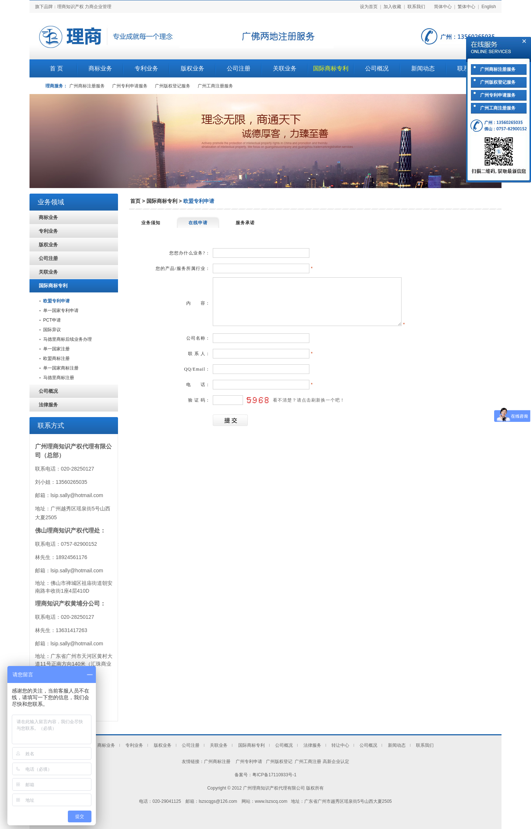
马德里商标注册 (58, 377)
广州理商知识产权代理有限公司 (274, 788)
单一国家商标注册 (61, 368)
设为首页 (369, 6)
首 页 (56, 68)
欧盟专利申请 (56, 300)
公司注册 (238, 68)
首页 (135, 201)
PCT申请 (52, 320)
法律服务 (48, 404)
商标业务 (100, 68)
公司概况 (377, 68)
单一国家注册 (56, 348)
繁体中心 (466, 6)
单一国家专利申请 (61, 310)
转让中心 (340, 745)
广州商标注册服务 (87, 86)
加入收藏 (392, 6)
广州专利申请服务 (130, 86)
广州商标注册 (217, 761)
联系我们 (416, 6)
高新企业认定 (336, 761)
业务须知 (150, 222)
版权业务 (192, 68)
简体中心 (443, 6)
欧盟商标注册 (56, 358)
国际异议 (52, 329)
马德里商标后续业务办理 (67, 339)
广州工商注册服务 (215, 86)
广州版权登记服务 (172, 86)
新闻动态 (423, 68)
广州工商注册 (308, 761)
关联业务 (284, 68)
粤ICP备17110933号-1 (274, 774)
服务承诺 (245, 222)
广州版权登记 (278, 761)
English (489, 6)
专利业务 (146, 68)
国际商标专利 (330, 68)
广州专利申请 (248, 761)
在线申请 (198, 222)
